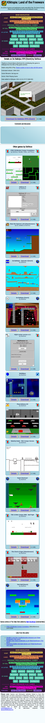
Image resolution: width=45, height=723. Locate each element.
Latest (22, 21)
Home (12, 17)
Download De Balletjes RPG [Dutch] (20, 119)
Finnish (17, 51)
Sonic (13, 55)
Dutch (12, 51)
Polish (40, 51)
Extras (24, 19)
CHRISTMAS (37, 55)
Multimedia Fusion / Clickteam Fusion (30, 28)
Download (25, 182)
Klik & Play (12, 27)
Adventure (21, 36)
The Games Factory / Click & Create (26, 27)
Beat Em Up (23, 39)
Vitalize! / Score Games (31, 21)
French (23, 51)
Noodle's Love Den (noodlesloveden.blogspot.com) (21, 637)
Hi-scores (39, 17)
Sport (15, 46)
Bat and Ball (14, 39)
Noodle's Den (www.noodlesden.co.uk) (18, 641)
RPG (31, 42)
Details (14, 182)
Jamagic (34, 29)
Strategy (19, 42)
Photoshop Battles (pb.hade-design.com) (18, 644)
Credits (17, 17)
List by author (34, 23)
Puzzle (40, 39)
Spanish (27, 53)
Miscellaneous (24, 46)
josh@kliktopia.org (6, 708)
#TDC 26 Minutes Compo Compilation (17, 626)
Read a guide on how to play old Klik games (29, 67)
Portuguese (20, 53)
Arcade (38, 36)
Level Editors (25, 23)
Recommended (14, 21)
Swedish (33, 53)
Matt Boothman (31, 622)
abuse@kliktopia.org (7, 709)
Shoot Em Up (39, 42)
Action (14, 36)
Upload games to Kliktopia (28, 17)
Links (28, 19)
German (28, 51)
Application (30, 36)
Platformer (32, 39)
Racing (12, 42)
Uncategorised (35, 46)
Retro (25, 42)
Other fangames (20, 55)
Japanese (34, 51)
